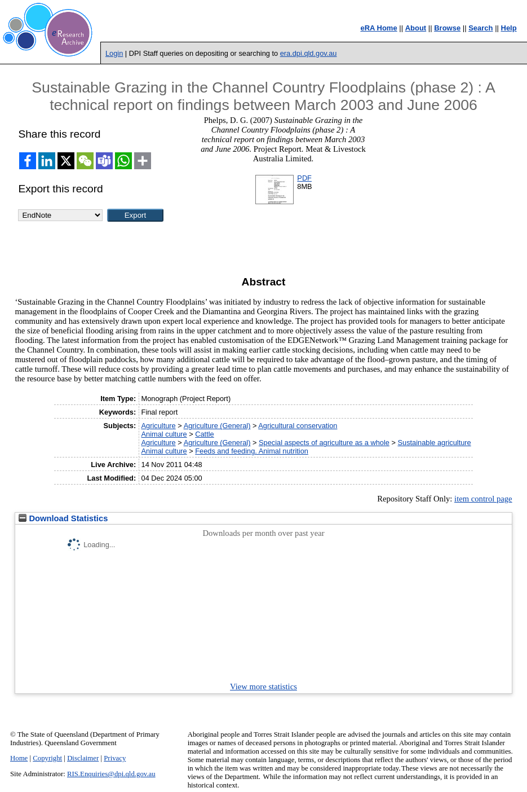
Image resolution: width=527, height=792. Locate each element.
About (416, 28)
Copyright (47, 758)
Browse (447, 28)
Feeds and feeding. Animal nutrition (251, 451)
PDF (304, 178)
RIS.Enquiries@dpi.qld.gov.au (111, 774)
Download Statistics (63, 518)
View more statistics (263, 686)
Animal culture (164, 434)
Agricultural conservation (297, 425)
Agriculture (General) (217, 425)
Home (19, 758)
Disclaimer (83, 758)
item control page (483, 498)
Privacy (115, 758)
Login (114, 53)
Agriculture (158, 425)
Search (480, 28)
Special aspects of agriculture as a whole (324, 442)
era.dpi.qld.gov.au (308, 53)
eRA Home (378, 28)
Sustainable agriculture (434, 442)
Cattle (204, 434)
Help (509, 28)
